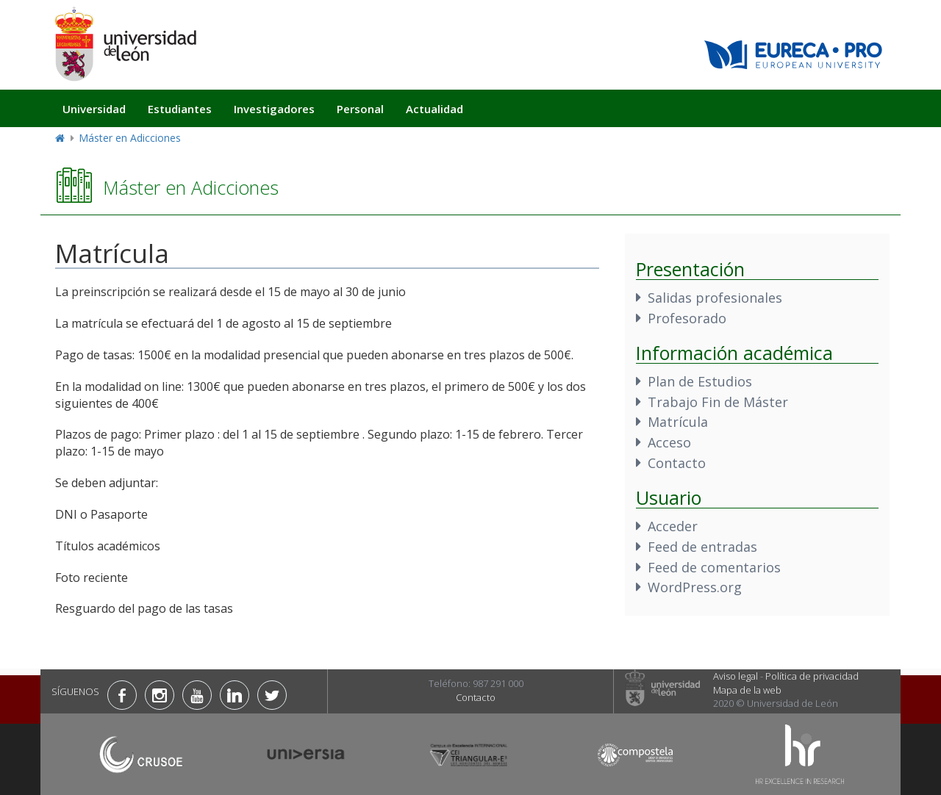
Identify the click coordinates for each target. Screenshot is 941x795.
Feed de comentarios (714, 567)
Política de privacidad (812, 676)
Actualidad (434, 108)
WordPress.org (695, 587)
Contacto (677, 463)
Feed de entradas (702, 546)
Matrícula (678, 422)
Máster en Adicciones (130, 138)
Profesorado (687, 318)
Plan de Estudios (700, 381)
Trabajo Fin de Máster (718, 402)
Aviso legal (735, 676)
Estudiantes (180, 108)
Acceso (669, 442)
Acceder (673, 526)
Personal (360, 108)
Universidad (94, 108)
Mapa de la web (747, 690)
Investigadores (274, 108)
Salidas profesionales (715, 297)
